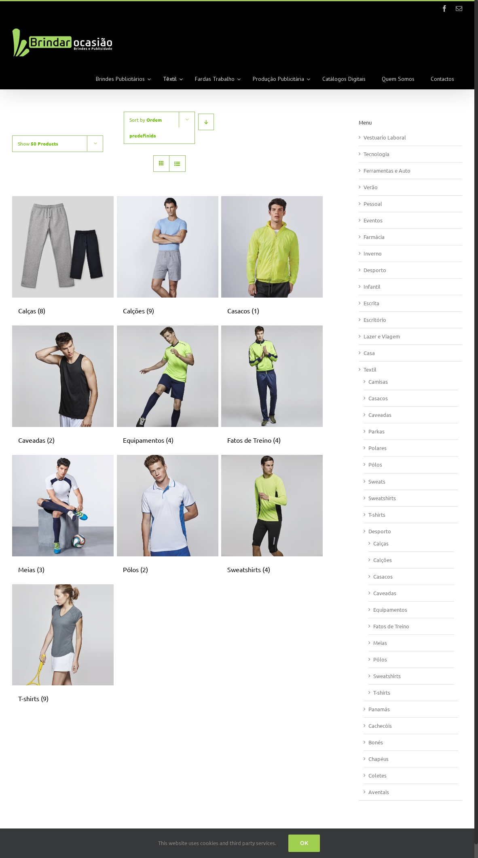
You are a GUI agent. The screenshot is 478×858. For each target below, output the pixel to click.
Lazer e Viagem (382, 336)
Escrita (371, 303)
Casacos (378, 398)
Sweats (376, 481)
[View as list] (177, 163)
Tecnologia (376, 153)
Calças (381, 543)
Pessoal (373, 203)
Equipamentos (390, 609)
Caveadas (379, 414)
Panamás (379, 709)
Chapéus (378, 758)
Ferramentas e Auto (387, 170)
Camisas (378, 381)
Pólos (375, 464)
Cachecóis (380, 725)
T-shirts (376, 514)
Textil (370, 369)
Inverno (373, 253)
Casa (369, 352)
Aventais (378, 791)
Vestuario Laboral (385, 137)
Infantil (372, 286)
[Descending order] (206, 122)
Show (38, 143)
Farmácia (374, 236)
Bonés (375, 742)
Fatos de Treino (391, 626)
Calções (382, 559)
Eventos (373, 220)
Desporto (375, 269)
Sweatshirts (382, 498)
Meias (380, 642)
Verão (371, 187)
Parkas (376, 431)
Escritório (375, 319)
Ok (304, 843)
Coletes (377, 775)
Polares (377, 447)
